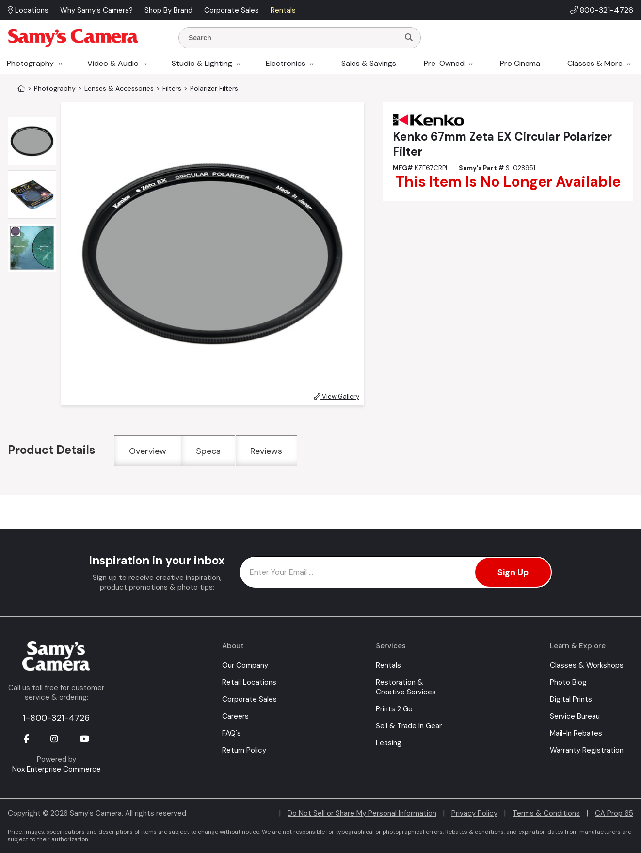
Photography (30, 63)
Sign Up (513, 572)
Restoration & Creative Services (406, 687)
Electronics (285, 63)
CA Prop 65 (614, 813)
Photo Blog (568, 682)
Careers (235, 716)
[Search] (409, 38)
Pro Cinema (520, 63)
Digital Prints (571, 699)
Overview (147, 451)
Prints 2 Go (394, 709)
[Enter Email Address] (396, 572)
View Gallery (336, 396)
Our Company (245, 665)
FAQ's (231, 733)
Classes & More (595, 63)
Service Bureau (575, 716)
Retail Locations (249, 682)
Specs (208, 451)
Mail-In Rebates (576, 733)
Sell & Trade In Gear (409, 726)
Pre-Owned (444, 63)
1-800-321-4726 (56, 718)
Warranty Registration (587, 750)
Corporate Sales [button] (231, 10)
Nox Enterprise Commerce (56, 769)
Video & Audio (113, 63)
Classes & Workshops (587, 665)
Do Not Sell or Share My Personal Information (362, 813)
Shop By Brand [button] (168, 10)
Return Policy (244, 750)
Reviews (266, 451)
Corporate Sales (249, 699)
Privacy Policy (474, 813)
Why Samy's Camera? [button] (96, 10)
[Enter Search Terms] (293, 38)
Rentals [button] (283, 10)
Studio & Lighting (202, 63)
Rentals (388, 665)
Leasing (388, 743)
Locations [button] (28, 10)
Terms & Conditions (546, 813)
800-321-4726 (606, 10)
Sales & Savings (368, 63)
